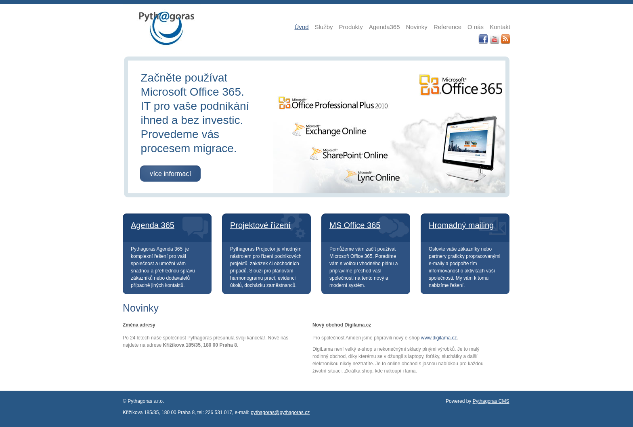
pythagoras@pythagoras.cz (280, 412)
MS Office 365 (354, 225)
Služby (324, 26)
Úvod (302, 26)
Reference (447, 26)
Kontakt (500, 26)
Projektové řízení (260, 225)
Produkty (351, 26)
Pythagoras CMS (491, 401)
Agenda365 (384, 26)
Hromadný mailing (461, 225)
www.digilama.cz (439, 338)
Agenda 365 (152, 225)
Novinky (417, 26)
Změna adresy (139, 325)
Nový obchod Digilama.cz (341, 325)
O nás (475, 26)
